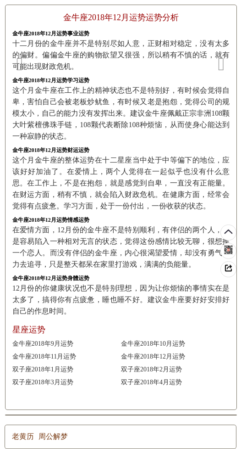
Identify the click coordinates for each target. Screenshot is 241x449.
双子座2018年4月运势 (151, 382)
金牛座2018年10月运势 (153, 343)
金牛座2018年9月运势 (42, 343)
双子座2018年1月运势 (42, 369)
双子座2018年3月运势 (42, 382)
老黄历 (23, 436)
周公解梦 (53, 436)
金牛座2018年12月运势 (153, 356)
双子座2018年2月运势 (151, 369)
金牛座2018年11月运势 (44, 356)
